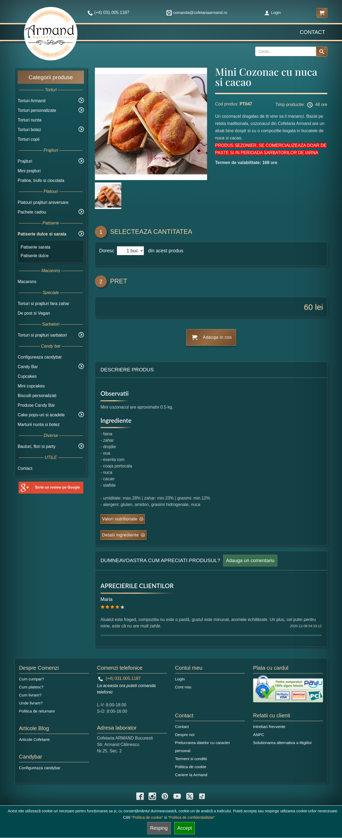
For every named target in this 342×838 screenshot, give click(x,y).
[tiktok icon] (202, 796)
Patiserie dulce (35, 255)
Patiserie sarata (35, 247)
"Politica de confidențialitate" (191, 817)
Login (272, 12)
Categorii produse (51, 77)
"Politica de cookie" (147, 817)
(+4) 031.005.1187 (119, 678)
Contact (312, 32)
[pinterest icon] (164, 796)
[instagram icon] (152, 796)
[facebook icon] (140, 796)
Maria (106, 599)
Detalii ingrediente (120, 535)
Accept (184, 828)
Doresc (107, 250)
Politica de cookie (190, 766)
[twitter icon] (189, 796)
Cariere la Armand (191, 774)
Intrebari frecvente (269, 726)
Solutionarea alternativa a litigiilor (282, 742)
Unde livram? (30, 703)
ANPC (258, 734)
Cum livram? (30, 695)
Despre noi (185, 734)
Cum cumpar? (31, 679)
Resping (159, 828)
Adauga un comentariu (250, 560)
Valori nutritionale (119, 519)
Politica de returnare (37, 711)
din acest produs (164, 250)
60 (308, 307)
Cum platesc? (31, 687)
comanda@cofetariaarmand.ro (196, 12)
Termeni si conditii (191, 758)
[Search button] (321, 52)
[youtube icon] (177, 796)
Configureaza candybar (40, 357)
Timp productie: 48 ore (301, 105)
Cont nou (183, 687)
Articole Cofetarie (34, 739)
